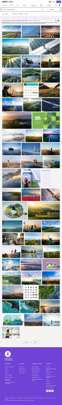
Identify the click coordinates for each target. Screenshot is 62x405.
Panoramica (21, 366)
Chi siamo (48, 366)
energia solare (16, 18)
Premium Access (22, 370)
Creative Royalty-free (9, 366)
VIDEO (26, 13)
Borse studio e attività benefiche (50, 377)
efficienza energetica (45, 18)
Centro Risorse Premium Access (37, 380)
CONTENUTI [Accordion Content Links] (8, 363)
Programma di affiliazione (51, 385)
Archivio (6, 373)
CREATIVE (14, 13)
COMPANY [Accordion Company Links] (48, 363)
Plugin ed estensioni (36, 370)
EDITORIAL (20, 13)
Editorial (6, 370)
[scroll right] (59, 18)
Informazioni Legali (49, 397)
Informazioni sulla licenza (40, 397)
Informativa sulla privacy (29, 397)
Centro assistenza (49, 387)
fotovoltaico (25, 18)
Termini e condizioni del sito (10, 397)
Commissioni (21, 373)
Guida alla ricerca (35, 377)
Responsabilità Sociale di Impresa (51, 369)
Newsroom (48, 374)
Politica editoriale (20, 397)
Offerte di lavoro (49, 372)
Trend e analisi (35, 373)
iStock (47, 379)
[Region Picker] (8, 359)
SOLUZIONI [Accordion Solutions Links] (21, 363)
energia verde (6, 18)
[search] (5, 9)
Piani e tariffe (22, 368)
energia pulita (34, 18)
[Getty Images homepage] (8, 2)
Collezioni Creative (9, 377)
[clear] (43, 9)
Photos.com (48, 383)
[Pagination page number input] (23, 342)
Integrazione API (35, 375)
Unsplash (48, 381)
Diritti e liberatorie (36, 368)
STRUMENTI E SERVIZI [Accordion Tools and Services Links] (37, 363)
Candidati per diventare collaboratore (10, 383)
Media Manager (35, 366)
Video (6, 368)
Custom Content (8, 375)
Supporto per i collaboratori (8, 380)
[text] (24, 9)
